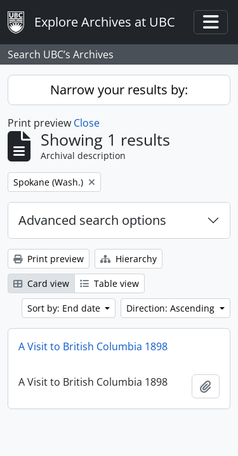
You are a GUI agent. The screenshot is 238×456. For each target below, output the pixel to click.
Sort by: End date (65, 308)
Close (87, 123)
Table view (109, 283)
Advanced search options (92, 220)
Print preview (48, 259)
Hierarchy (128, 259)
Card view (41, 283)
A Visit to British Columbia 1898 (93, 346)
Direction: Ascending (171, 308)
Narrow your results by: (119, 89)
